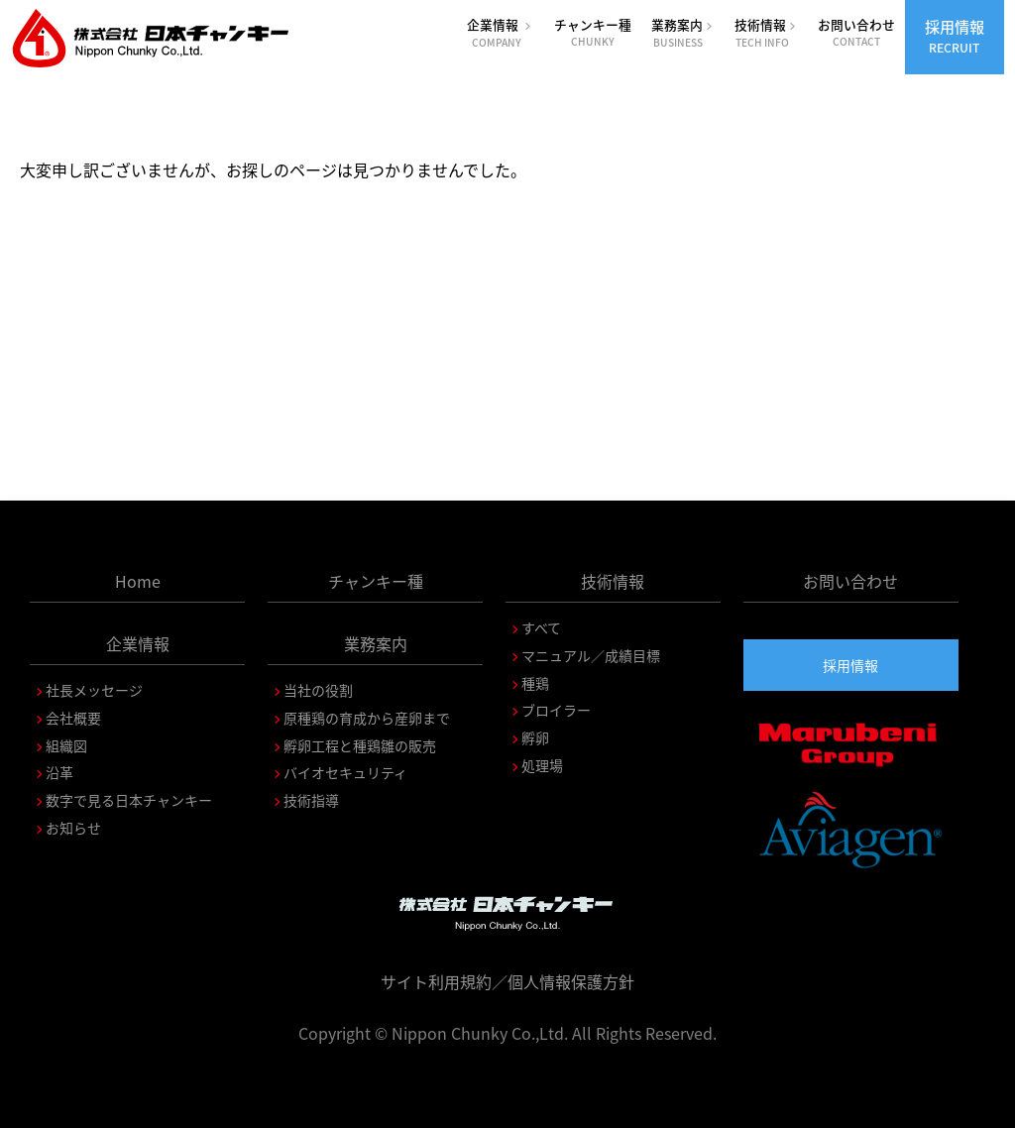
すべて (541, 627)
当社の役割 (318, 690)
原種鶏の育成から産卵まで (366, 718)
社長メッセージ (94, 690)
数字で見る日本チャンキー (129, 800)
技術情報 (766, 32)
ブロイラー (556, 710)
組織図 (66, 745)
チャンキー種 (592, 32)
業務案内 (683, 32)
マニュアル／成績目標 (590, 655)
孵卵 (535, 737)
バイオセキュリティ (345, 772)
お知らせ (73, 828)
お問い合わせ (856, 32)
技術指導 (311, 800)
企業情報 (500, 32)
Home (138, 581)
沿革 (59, 772)
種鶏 (535, 683)
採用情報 (954, 35)
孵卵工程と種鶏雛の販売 (359, 745)
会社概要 (73, 718)
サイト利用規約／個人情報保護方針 (507, 981)
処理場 (542, 765)
